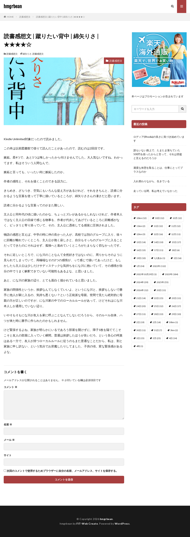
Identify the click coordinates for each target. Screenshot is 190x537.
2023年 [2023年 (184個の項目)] (171, 274)
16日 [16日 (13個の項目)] (141, 250)
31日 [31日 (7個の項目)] (158, 330)
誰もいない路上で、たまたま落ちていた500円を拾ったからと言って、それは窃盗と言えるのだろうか (157, 154)
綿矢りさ (27, 53)
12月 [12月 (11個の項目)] (176, 234)
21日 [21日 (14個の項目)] (141, 298)
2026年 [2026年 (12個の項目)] (142, 290)
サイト (8, 455)
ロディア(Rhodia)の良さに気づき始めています (158, 138)
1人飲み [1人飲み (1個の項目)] (159, 258)
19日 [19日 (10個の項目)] (141, 258)
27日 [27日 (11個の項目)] (141, 314)
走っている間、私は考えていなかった (155, 190)
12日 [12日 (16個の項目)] (158, 234)
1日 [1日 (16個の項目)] (177, 258)
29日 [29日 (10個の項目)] (176, 314)
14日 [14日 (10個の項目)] (158, 242)
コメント (10, 387)
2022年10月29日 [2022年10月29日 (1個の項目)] (146, 274)
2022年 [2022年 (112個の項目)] (159, 266)
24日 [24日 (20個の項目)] (141, 306)
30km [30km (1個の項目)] (173, 322)
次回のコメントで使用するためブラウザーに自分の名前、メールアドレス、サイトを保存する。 (62, 471)
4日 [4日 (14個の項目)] (173, 338)
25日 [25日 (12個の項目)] (158, 306)
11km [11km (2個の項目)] (140, 226)
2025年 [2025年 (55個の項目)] (162, 282)
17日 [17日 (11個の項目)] (158, 250)
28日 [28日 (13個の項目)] (158, 314)
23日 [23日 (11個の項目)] (176, 298)
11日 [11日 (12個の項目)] (158, 226)
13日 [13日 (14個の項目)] (141, 242)
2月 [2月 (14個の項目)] (157, 322)
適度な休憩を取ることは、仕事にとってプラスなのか (158, 169)
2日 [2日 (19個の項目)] (140, 322)
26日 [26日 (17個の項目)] (176, 306)
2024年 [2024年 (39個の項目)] (142, 282)
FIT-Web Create (87, 523)
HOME (10, 16)
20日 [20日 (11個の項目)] (161, 290)
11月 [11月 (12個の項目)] (176, 226)
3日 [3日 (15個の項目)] (140, 338)
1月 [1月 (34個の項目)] (140, 266)
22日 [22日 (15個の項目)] (158, 298)
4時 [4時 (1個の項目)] (139, 346)
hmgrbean (13, 6)
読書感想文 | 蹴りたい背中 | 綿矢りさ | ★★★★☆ (60, 16)
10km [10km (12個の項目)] (141, 218)
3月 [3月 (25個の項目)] (157, 338)
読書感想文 (24, 16)
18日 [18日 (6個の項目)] (176, 250)
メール (9, 440)
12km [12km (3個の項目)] (140, 234)
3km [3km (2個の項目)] (174, 330)
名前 (8, 424)
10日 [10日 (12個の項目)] (159, 218)
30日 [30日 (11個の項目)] (141, 330)
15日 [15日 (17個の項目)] (176, 242)
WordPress (122, 523)
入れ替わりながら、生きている (151, 181)
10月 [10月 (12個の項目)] (177, 218)
